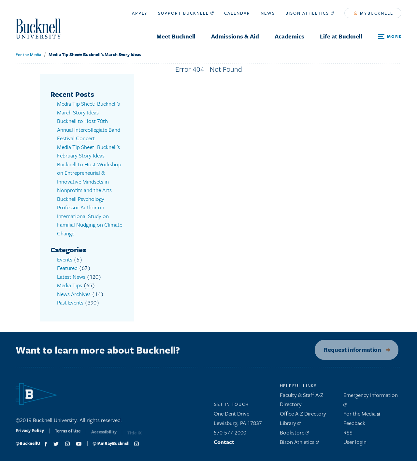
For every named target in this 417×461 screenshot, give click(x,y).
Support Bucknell (186, 13)
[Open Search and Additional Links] (389, 36)
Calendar (237, 13)
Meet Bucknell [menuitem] (175, 36)
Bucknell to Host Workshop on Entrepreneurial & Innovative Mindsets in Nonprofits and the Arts (89, 177)
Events (64, 259)
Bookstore (294, 434)
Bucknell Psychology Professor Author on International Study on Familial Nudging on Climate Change (89, 216)
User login (355, 444)
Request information (349, 349)
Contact (224, 444)
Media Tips (69, 285)
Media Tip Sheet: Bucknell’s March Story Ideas (95, 54)
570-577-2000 (230, 434)
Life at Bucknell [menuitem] (341, 36)
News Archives (74, 294)
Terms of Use (67, 435)
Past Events (70, 302)
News (268, 13)
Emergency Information (370, 401)
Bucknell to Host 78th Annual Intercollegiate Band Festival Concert (88, 129)
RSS (347, 434)
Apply (140, 13)
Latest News (71, 277)
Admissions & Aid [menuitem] (235, 36)
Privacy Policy (30, 434)
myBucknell (373, 13)
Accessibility (104, 435)
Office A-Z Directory (303, 415)
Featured (67, 268)
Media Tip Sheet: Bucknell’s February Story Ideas (88, 151)
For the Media (28, 54)
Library (290, 425)
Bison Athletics (309, 13)
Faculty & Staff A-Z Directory (301, 401)
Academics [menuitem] (289, 36)
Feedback (354, 425)
